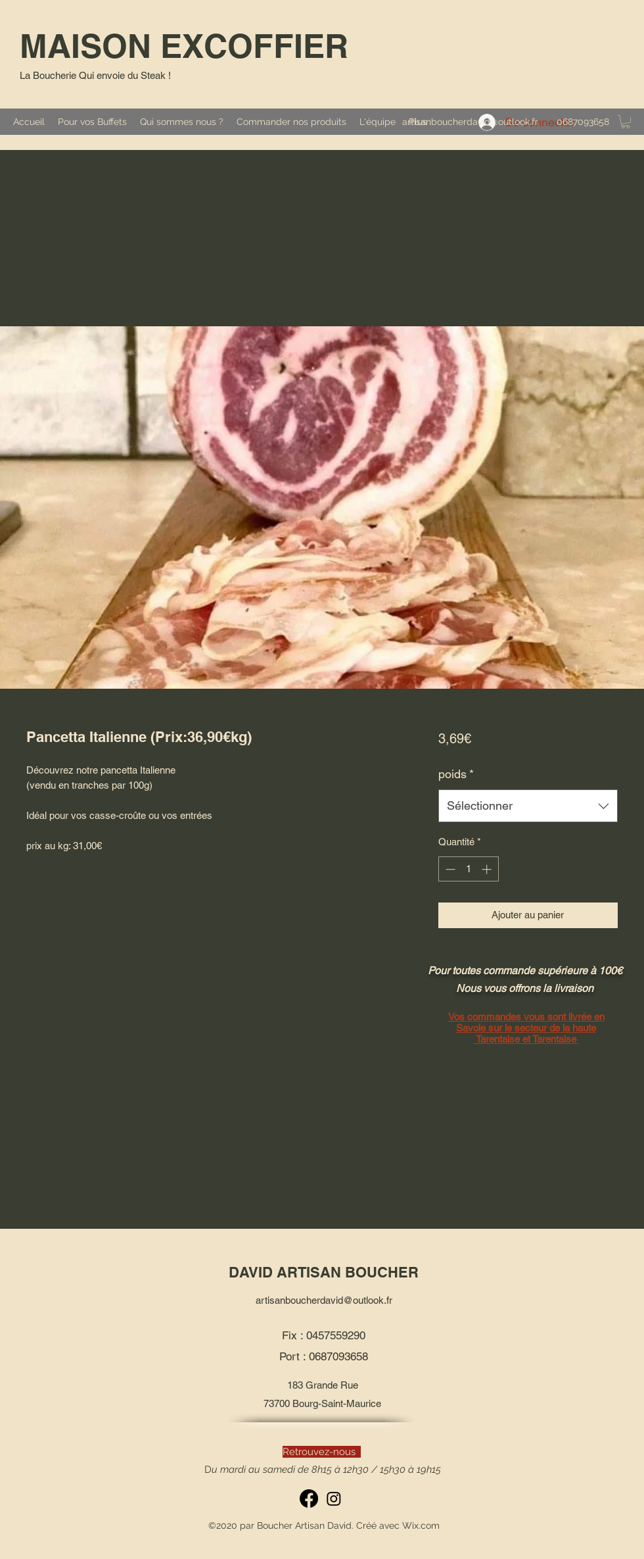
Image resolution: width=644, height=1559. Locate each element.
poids (456, 774)
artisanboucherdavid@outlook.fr (470, 121)
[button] (625, 121)
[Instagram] (334, 1498)
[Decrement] (449, 869)
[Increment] (488, 869)
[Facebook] (309, 1498)
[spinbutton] (468, 869)
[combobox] (528, 805)
